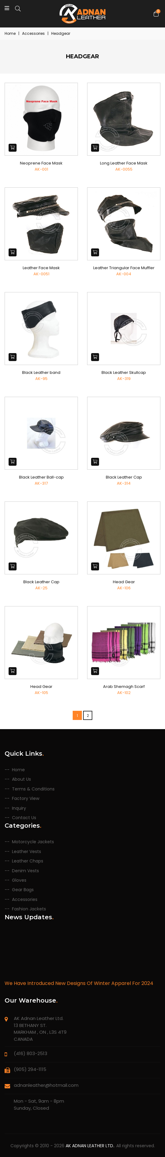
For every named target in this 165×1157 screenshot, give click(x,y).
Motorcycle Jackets (33, 842)
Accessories (24, 899)
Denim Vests (25, 871)
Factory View (25, 798)
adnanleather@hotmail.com (46, 1085)
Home (10, 33)
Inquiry (19, 808)
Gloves (19, 880)
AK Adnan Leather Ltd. (90, 1146)
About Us (21, 779)
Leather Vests (26, 851)
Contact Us (24, 817)
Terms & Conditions (33, 789)
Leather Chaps (27, 861)
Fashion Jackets (29, 909)
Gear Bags (23, 889)
